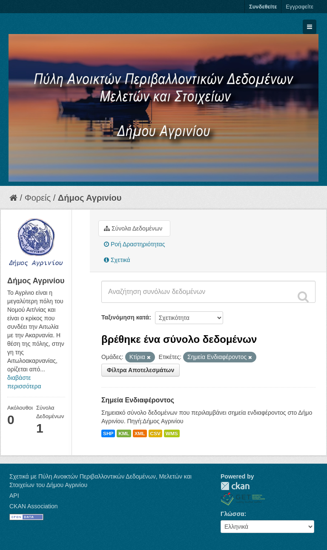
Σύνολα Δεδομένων (133, 228)
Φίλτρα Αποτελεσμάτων (140, 370)
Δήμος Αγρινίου (90, 197)
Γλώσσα (232, 513)
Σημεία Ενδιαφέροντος (137, 400)
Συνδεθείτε (263, 6)
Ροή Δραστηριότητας (134, 244)
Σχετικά (117, 259)
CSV (155, 433)
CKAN (235, 486)
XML (140, 433)
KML (123, 433)
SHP (108, 433)
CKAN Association (33, 506)
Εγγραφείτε (299, 6)
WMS (172, 433)
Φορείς (38, 197)
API (14, 495)
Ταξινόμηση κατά (125, 317)
